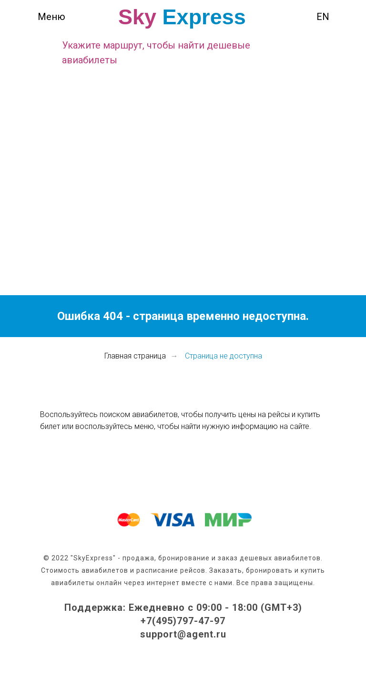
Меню (51, 16)
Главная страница (135, 355)
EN (322, 16)
